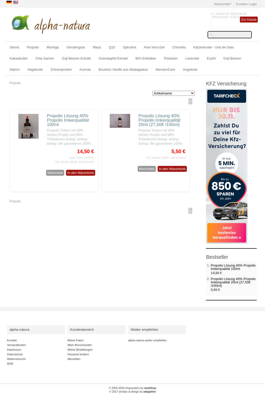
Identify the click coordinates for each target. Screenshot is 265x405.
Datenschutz (15, 354)
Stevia (14, 47)
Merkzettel (55, 173)
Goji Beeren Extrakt (76, 58)
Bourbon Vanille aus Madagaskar (123, 69)
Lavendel (192, 58)
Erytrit (211, 58)
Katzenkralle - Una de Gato (213, 47)
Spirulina (129, 47)
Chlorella (179, 47)
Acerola (85, 69)
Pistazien (171, 58)
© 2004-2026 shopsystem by (132, 388)
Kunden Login (246, 4)
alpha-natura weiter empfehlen (147, 340)
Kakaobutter (19, 58)
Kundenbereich (82, 330)
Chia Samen (44, 58)
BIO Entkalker (145, 58)
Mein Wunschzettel (80, 345)
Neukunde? (222, 4)
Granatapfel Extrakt (113, 58)
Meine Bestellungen (80, 349)
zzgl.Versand (86, 161)
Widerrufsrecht (16, 358)
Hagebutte (35, 69)
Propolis (33, 47)
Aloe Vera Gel (154, 47)
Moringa (53, 47)
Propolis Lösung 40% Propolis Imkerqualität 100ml (68, 120)
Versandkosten (16, 345)
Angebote (190, 69)
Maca (97, 47)
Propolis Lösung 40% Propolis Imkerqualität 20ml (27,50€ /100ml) (159, 120)
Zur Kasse (248, 19)
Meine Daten (76, 340)
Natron (15, 69)
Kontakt (12, 340)
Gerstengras (76, 47)
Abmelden (74, 358)
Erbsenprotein (61, 69)
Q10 (112, 47)
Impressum (14, 349)
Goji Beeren (232, 58)
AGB (10, 363)
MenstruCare (165, 69)
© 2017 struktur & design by (132, 391)
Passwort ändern (78, 354)
